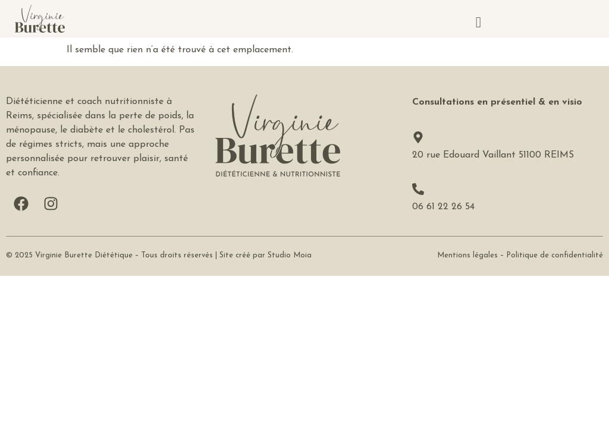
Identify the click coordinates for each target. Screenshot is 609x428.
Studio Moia (290, 255)
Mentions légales (467, 255)
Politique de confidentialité (554, 255)
